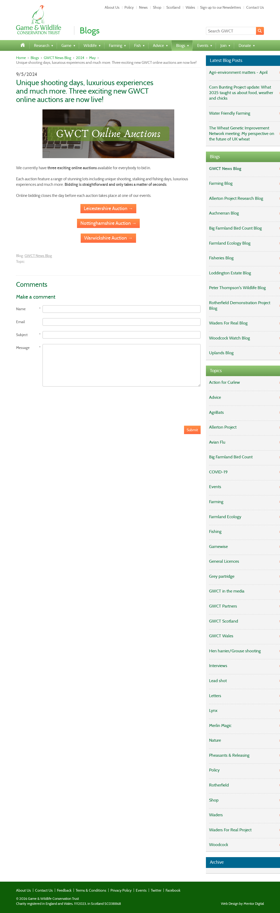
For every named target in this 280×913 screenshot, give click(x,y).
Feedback (64, 890)
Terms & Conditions (91, 890)
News (143, 7)
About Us (112, 7)
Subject (22, 335)
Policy (129, 7)
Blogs (35, 57)
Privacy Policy (121, 890)
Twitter (156, 890)
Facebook (173, 890)
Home (21, 57)
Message (23, 348)
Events (141, 890)
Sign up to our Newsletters (220, 7)
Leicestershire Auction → (108, 208)
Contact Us (255, 7)
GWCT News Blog (57, 57)
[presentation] (56, 402)
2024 (80, 57)
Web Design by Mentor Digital (242, 904)
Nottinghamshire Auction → (108, 223)
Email (20, 322)
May (92, 57)
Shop (157, 7)
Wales (190, 7)
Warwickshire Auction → (108, 238)
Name (21, 309)
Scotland (173, 7)
